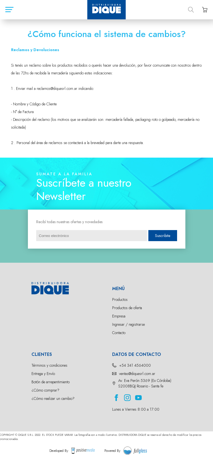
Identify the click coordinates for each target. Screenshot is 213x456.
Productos (120, 299)
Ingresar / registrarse (128, 324)
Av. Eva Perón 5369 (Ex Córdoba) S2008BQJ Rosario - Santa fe (144, 383)
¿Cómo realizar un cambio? (53, 398)
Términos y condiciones (49, 365)
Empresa (118, 316)
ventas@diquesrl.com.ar (137, 373)
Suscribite (162, 235)
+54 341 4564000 (135, 365)
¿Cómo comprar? (45, 390)
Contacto (118, 332)
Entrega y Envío (43, 373)
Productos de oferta (127, 308)
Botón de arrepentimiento (50, 382)
